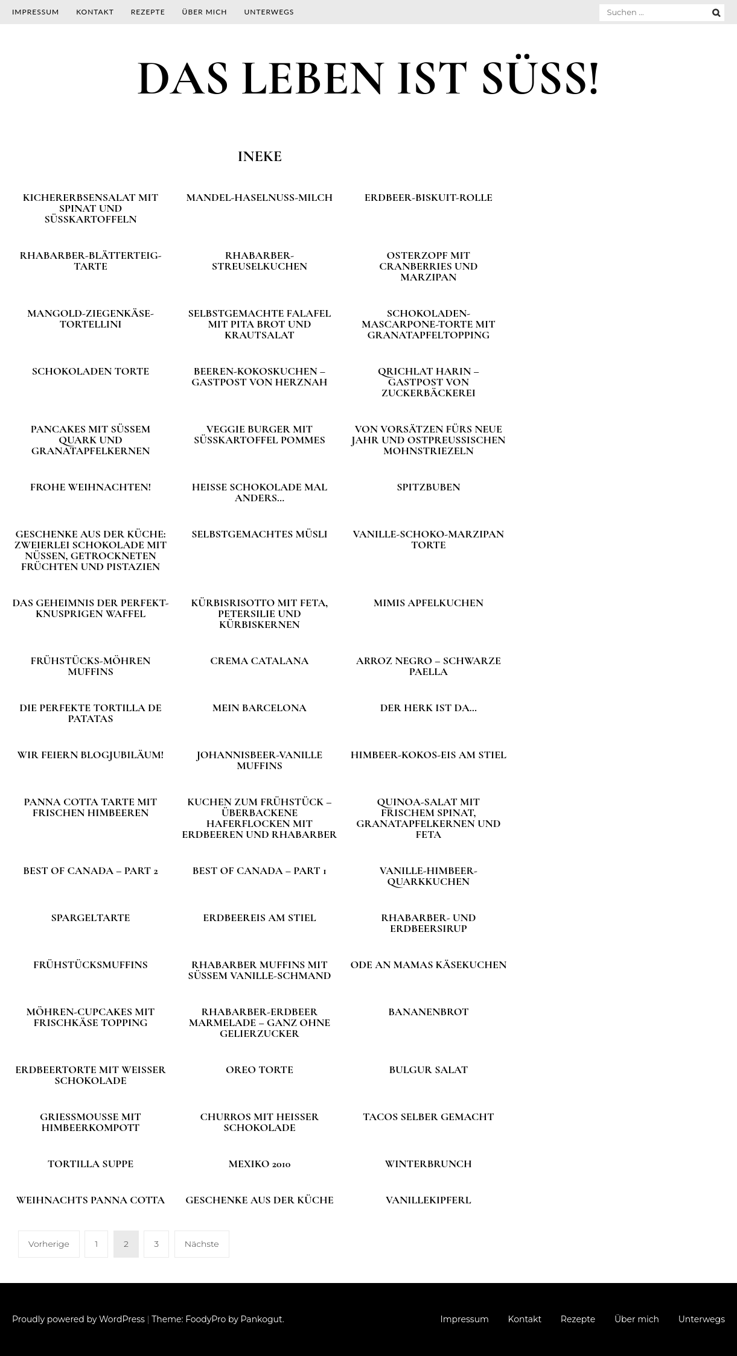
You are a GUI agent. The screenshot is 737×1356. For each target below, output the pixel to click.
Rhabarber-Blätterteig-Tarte (90, 261)
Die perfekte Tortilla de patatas (90, 713)
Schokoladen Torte (90, 371)
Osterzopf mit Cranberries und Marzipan (428, 266)
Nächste (202, 1243)
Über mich (205, 11)
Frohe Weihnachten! (90, 486)
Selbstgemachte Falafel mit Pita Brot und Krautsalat (259, 323)
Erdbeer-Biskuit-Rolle (429, 197)
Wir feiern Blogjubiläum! (91, 754)
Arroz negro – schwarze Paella (428, 666)
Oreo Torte (259, 1069)
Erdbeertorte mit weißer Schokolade (90, 1075)
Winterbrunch (428, 1163)
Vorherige (48, 1243)
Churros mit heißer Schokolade (259, 1122)
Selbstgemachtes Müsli (259, 533)
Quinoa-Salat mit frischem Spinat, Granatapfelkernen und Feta (428, 818)
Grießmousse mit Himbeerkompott (90, 1122)
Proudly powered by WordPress (78, 1319)
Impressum (35, 11)
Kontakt (95, 11)
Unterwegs (269, 11)
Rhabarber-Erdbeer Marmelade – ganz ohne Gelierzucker (259, 1022)
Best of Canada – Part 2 (90, 870)
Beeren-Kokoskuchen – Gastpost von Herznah (259, 376)
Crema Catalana (259, 660)
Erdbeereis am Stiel (259, 917)
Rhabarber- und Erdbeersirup (428, 923)
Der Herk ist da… (428, 707)
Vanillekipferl (428, 1199)
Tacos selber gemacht (428, 1116)
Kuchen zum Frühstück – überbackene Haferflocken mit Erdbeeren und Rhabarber (259, 818)
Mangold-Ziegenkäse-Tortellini (90, 318)
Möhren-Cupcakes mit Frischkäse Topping (91, 1017)
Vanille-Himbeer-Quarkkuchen (428, 876)
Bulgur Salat (428, 1069)
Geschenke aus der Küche (259, 1199)
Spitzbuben (428, 486)
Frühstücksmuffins (90, 964)
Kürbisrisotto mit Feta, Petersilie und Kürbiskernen (259, 613)
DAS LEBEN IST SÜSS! (368, 78)
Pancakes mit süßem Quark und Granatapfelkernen (90, 439)
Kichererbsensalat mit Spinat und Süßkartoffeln (91, 208)
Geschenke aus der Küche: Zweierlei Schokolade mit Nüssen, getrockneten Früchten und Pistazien (90, 550)
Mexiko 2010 (260, 1163)
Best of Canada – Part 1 (260, 870)
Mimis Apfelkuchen (428, 602)
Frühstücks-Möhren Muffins (91, 666)
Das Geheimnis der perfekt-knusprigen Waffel (90, 608)
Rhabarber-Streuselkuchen (259, 261)
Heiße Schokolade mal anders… (259, 492)
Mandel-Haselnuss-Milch (259, 197)
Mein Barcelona (259, 707)
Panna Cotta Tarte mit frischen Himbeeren (91, 807)
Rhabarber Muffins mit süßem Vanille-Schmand (259, 970)
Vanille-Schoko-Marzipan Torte (429, 539)
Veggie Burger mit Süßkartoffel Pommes (259, 434)
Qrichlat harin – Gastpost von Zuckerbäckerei (428, 381)
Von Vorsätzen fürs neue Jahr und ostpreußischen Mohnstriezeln (428, 439)
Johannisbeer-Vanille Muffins (259, 760)
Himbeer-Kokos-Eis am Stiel (428, 754)
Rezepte (148, 11)
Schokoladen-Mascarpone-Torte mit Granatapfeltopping (429, 323)
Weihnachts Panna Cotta (90, 1199)
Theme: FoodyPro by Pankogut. (218, 1319)
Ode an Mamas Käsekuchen (429, 964)
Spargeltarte (90, 917)
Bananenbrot (428, 1011)
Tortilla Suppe (90, 1163)
